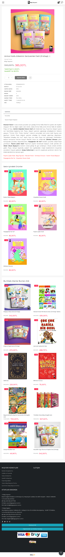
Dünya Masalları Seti (9, 449)
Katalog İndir (32, 525)
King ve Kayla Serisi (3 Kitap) (11, 346)
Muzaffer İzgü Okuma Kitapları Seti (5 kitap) (45, 449)
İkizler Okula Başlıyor (53, 155)
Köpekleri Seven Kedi (23, 158)
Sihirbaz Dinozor (40, 155)
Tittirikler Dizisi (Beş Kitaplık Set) (42, 415)
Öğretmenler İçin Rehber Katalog (32, 529)
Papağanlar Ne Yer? (9, 231)
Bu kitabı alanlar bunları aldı (16, 281)
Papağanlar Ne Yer (9, 158)
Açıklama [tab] (7, 111)
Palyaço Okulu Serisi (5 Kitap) (11, 311)
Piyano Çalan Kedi (9, 155)
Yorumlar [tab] (7, 115)
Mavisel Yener (29, 155)
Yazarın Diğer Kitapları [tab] (11, 119)
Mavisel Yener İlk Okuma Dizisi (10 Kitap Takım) (46, 311)
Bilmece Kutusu (38, 380)
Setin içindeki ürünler (13, 166)
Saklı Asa (5, 380)
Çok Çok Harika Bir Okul (40, 346)
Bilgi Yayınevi (20, 155)
